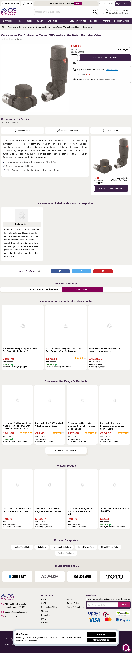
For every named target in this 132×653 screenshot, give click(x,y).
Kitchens (106, 21)
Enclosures (52, 21)
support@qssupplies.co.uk (14, 612)
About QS (45, 599)
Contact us (46, 615)
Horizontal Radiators (62, 547)
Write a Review (82, 289)
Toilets (19, 21)
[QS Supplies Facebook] (6, 640)
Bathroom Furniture (78, 21)
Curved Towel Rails (86, 547)
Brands (27, 3)
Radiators (94, 21)
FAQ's (43, 619)
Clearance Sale (10, 3)
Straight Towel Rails (109, 547)
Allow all (101, 634)
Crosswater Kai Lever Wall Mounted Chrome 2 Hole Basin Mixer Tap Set (82, 426)
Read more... (10, 256)
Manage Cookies (101, 640)
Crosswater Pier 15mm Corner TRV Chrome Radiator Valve (17, 510)
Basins (29, 21)
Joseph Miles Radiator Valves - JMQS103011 (114, 510)
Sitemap (44, 611)
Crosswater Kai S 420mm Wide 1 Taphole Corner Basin (49, 424)
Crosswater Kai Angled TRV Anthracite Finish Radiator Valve (80, 511)
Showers (40, 21)
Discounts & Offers (49, 607)
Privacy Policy (73, 603)
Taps (63, 21)
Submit (124, 605)
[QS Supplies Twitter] (12, 640)
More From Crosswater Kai (66, 450)
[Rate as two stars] (48, 289)
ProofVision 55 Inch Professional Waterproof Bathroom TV (104, 350)
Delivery (70, 599)
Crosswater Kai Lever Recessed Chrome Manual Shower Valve (112, 426)
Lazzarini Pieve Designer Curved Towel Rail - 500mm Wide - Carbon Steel (64, 350)
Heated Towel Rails (22, 547)
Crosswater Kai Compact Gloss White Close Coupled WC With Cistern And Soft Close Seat (17, 426)
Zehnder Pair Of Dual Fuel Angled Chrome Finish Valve (48, 510)
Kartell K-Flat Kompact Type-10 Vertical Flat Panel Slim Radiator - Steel (21, 350)
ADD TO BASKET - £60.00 (105, 58)
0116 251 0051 (9, 616)
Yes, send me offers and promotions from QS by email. (109, 599)
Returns (44, 623)
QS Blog (44, 603)
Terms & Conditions (75, 607)
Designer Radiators (66, 553)
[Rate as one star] (47, 289)
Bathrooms (7, 21)
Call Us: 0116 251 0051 (119, 10)
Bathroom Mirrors (121, 21)
